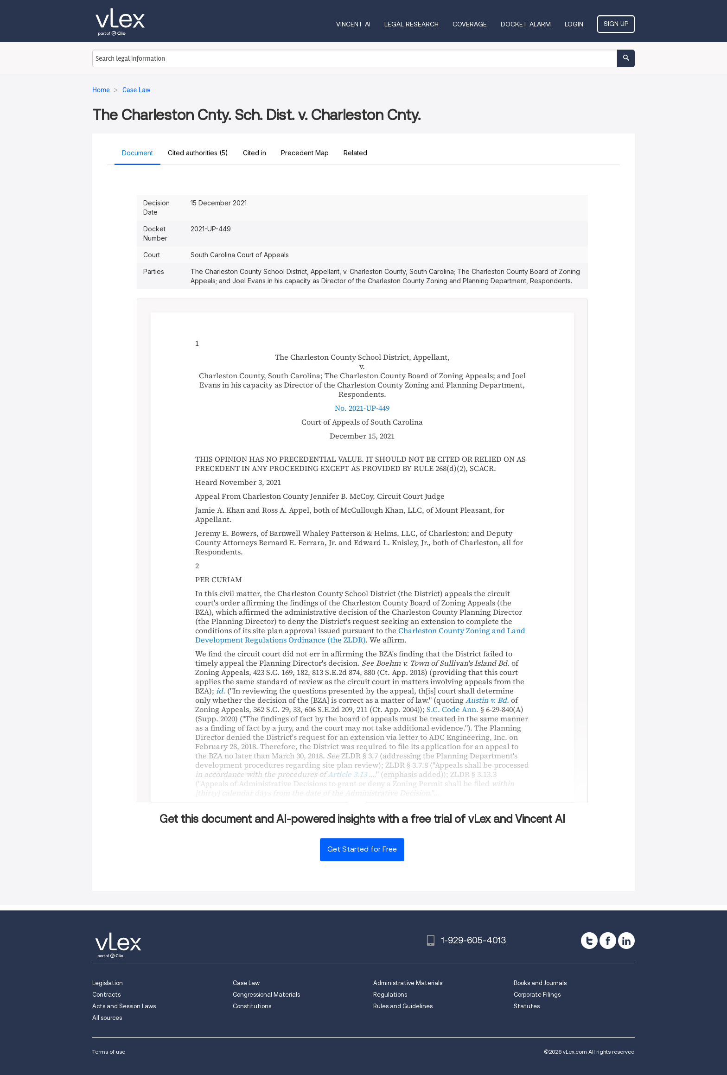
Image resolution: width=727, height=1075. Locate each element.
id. (220, 691)
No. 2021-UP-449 (362, 408)
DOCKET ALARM (526, 24)
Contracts (106, 994)
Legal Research (411, 24)
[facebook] (607, 940)
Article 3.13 (347, 774)
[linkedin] (626, 940)
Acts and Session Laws (124, 1006)
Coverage (470, 24)
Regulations (390, 994)
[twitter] (589, 940)
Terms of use (108, 1052)
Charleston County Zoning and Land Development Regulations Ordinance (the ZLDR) (360, 635)
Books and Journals (540, 983)
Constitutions (252, 1006)
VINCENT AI (353, 24)
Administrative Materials (407, 983)
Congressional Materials (266, 994)
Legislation (107, 983)
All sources (107, 1017)
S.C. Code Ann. (452, 709)
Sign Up (616, 23)
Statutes (527, 1006)
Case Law (246, 983)
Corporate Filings (537, 994)
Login (574, 24)
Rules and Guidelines (403, 1006)
